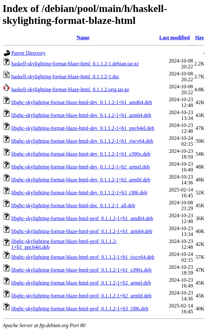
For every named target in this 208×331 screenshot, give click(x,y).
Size (199, 37)
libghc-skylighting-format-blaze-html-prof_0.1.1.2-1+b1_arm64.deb (81, 231)
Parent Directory (28, 53)
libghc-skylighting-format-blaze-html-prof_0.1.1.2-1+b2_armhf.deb (81, 295)
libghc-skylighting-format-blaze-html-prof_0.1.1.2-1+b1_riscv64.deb (82, 257)
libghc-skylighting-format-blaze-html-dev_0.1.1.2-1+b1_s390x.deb (80, 154)
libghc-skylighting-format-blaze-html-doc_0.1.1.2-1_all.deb (73, 205)
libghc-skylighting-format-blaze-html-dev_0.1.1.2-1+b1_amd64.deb (81, 102)
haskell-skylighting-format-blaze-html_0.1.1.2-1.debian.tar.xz (75, 63)
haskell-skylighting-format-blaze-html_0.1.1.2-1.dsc (65, 76)
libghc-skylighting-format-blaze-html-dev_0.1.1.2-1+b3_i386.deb (79, 192)
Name (82, 37)
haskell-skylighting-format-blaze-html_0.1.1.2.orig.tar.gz (70, 89)
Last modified (174, 37)
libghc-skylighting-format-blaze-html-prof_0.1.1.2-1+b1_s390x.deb (81, 270)
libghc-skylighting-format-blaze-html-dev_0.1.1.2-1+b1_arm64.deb (81, 115)
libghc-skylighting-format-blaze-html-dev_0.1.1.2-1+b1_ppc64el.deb (82, 128)
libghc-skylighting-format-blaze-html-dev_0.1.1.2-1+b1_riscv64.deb (82, 141)
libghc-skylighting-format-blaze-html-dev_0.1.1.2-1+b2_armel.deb (80, 167)
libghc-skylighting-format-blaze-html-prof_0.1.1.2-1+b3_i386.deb (79, 308)
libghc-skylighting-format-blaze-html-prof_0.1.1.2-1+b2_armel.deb (81, 283)
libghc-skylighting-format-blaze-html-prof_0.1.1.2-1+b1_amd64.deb (82, 218)
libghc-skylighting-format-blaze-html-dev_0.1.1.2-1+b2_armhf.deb (80, 179)
